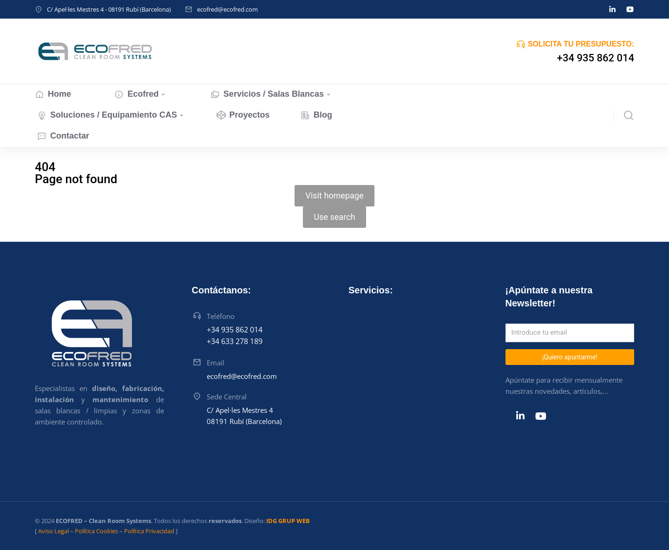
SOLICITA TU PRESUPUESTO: (581, 44)
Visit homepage (335, 195)
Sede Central (227, 396)
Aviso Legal (53, 531)
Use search (334, 217)
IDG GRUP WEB (288, 521)
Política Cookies (96, 531)
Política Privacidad (149, 531)
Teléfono (221, 316)
